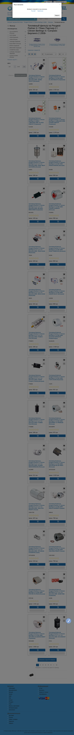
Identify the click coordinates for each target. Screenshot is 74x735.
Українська (40, 11)
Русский (33, 11)
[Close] (59, 4)
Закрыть (57, 15)
